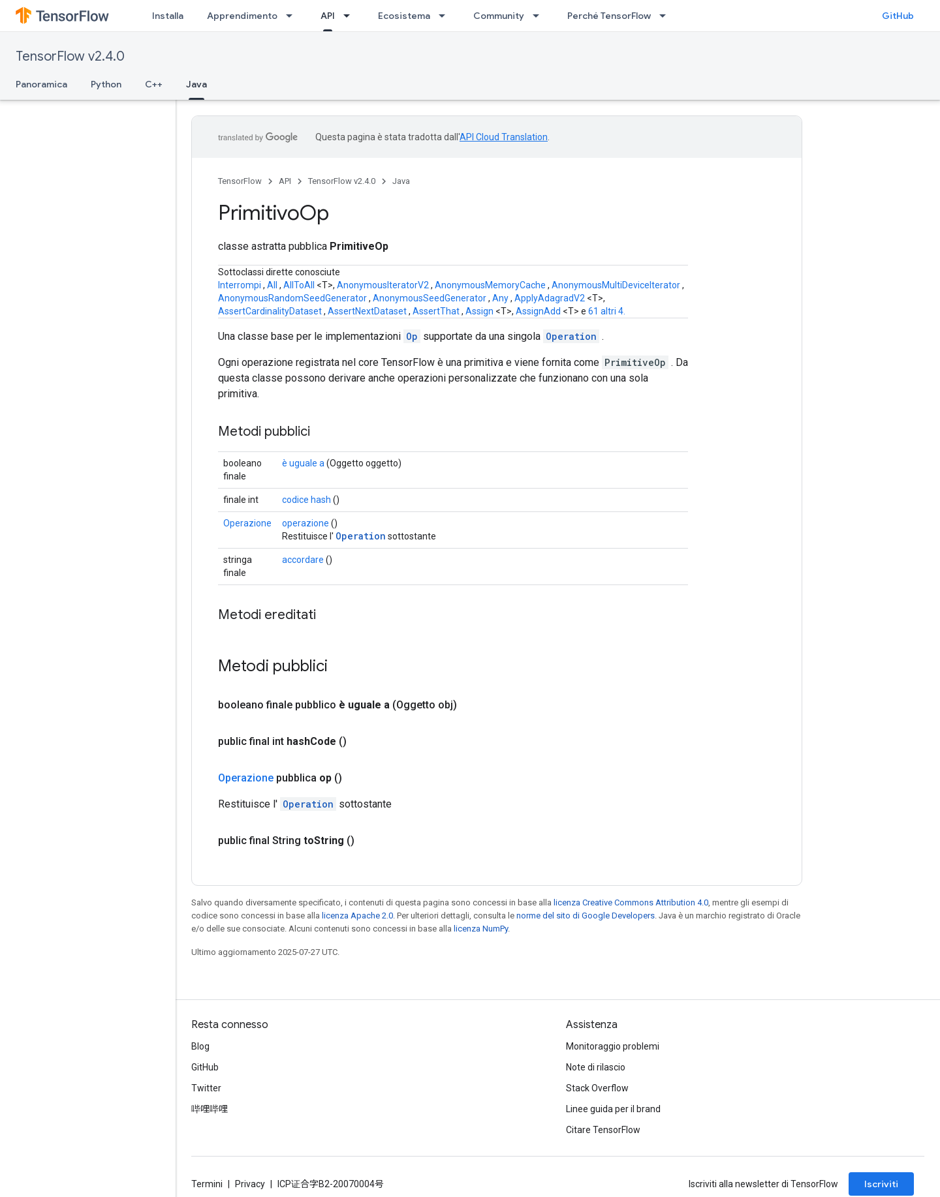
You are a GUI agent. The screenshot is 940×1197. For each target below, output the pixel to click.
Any (500, 298)
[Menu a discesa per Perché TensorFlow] (666, 15)
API (285, 181)
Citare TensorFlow (603, 1130)
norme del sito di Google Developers (585, 915)
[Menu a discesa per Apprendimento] (293, 15)
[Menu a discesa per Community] (540, 15)
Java (401, 181)
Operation (571, 336)
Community (498, 16)
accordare (303, 559)
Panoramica (41, 84)
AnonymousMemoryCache (490, 285)
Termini (207, 1184)
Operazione (247, 523)
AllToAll (299, 285)
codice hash (306, 499)
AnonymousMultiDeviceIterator (616, 285)
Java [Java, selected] (196, 84)
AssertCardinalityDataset (270, 311)
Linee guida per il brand (613, 1109)
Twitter (206, 1088)
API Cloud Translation (504, 137)
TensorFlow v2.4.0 (70, 56)
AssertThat (436, 311)
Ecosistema (404, 16)
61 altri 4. (606, 311)
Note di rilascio (595, 1067)
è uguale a (303, 463)
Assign (479, 311)
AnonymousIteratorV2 (383, 285)
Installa (167, 16)
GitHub (898, 16)
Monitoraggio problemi (612, 1046)
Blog (200, 1046)
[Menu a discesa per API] (350, 15)
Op (412, 336)
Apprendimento (242, 16)
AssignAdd (538, 311)
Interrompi (239, 285)
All (272, 285)
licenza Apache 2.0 (357, 915)
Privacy (250, 1184)
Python (106, 84)
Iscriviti (881, 1184)
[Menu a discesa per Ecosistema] (446, 15)
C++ (154, 84)
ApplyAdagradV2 (549, 298)
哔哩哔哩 (209, 1109)
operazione (305, 523)
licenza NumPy (481, 928)
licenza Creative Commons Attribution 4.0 (631, 902)
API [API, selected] (328, 16)
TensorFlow (240, 181)
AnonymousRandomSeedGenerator (292, 298)
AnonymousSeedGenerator (429, 298)
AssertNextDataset (367, 311)
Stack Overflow (597, 1088)
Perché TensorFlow (609, 16)
